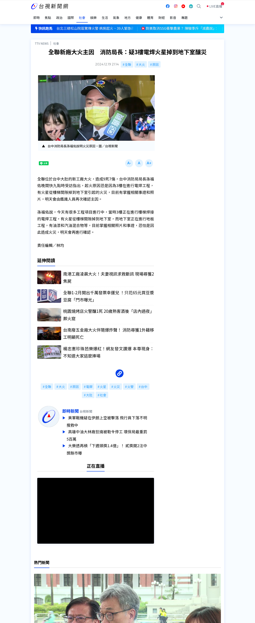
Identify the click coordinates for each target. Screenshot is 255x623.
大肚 (89, 391)
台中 (144, 383)
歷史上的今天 (82, 586)
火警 (130, 383)
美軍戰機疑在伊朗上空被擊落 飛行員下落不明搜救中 (114, 418)
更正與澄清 (80, 569)
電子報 (119, 581)
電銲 (89, 383)
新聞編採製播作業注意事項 (133, 569)
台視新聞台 (168, 540)
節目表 (35, 581)
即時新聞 (77, 407)
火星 (103, 383)
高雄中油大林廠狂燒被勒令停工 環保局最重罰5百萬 (114, 431)
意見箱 (77, 575)
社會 (56, 39)
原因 (155, 60)
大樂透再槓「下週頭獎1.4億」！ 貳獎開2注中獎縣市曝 (114, 444)
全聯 (128, 60)
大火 (141, 60)
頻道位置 (37, 575)
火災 (117, 383)
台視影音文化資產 (43, 569)
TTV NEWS (42, 39)
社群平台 (37, 586)
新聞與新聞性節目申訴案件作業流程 (139, 575)
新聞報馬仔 (80, 581)
